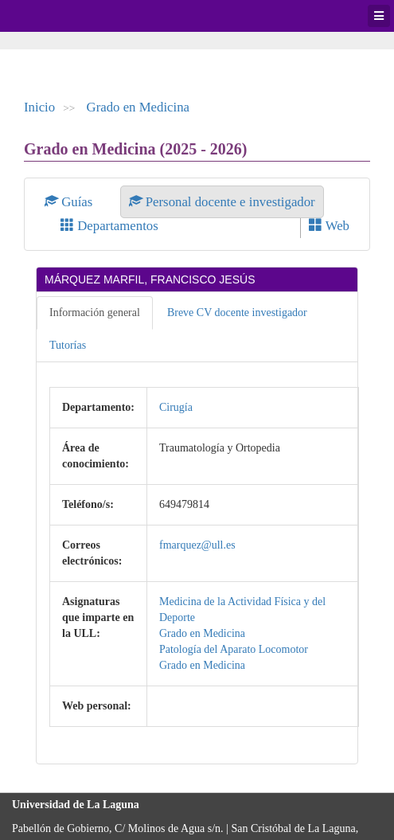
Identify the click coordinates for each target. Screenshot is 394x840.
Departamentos (109, 225)
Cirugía (176, 407)
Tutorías (67, 345)
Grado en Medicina (138, 107)
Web (329, 225)
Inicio (39, 107)
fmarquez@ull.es (197, 545)
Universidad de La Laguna (55, 15)
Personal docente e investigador (222, 201)
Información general (94, 312)
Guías (70, 201)
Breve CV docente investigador (237, 312)
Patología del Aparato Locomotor (233, 649)
